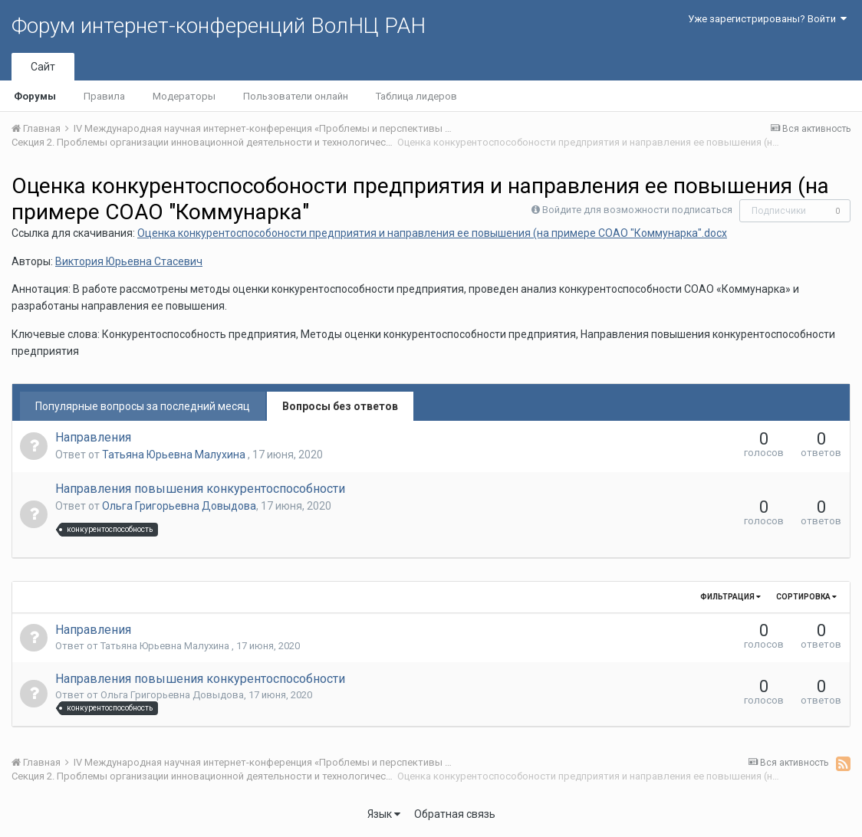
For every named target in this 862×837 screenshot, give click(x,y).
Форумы (35, 96)
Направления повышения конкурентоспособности (200, 488)
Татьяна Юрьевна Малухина (175, 454)
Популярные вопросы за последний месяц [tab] (142, 406)
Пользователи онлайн (295, 96)
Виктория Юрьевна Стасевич (128, 261)
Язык (383, 814)
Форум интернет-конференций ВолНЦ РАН (219, 25)
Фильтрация (730, 596)
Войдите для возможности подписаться (637, 209)
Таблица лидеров (416, 96)
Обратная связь (454, 814)
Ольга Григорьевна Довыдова (179, 506)
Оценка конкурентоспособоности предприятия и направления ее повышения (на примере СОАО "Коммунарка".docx (432, 233)
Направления (93, 437)
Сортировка (806, 596)
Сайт (43, 67)
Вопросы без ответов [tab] (340, 406)
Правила (104, 96)
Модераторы (184, 96)
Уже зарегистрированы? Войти (767, 19)
